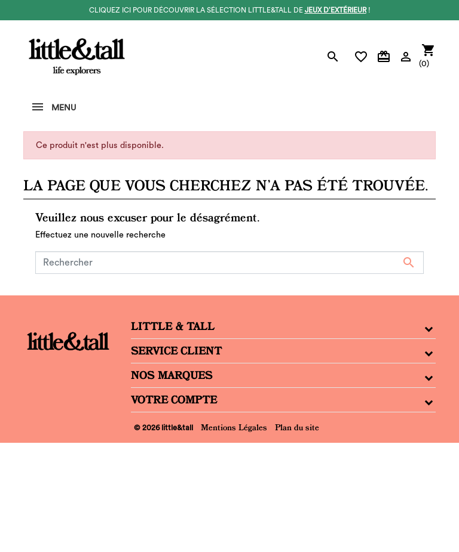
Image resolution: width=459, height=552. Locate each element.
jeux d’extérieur (335, 10)
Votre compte (174, 399)
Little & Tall (173, 326)
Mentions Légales (234, 427)
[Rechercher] (229, 262)
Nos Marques (172, 375)
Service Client (176, 350)
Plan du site (297, 427)
